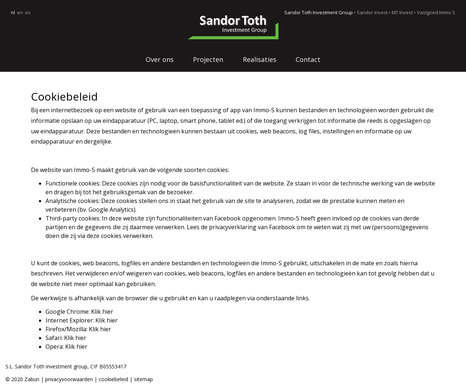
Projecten (208, 59)
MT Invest (402, 12)
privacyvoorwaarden (69, 379)
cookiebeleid (114, 379)
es (28, 12)
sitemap (143, 379)
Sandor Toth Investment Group (318, 12)
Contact (308, 59)
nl (13, 12)
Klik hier (102, 312)
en (20, 12)
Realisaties (259, 59)
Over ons (160, 59)
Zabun (31, 379)
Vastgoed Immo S (436, 12)
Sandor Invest (372, 12)
